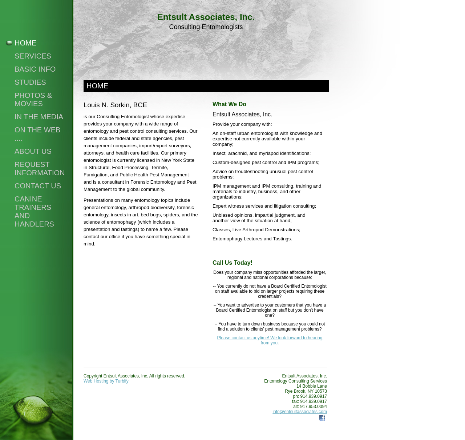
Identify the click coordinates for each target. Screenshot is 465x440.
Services (33, 56)
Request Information (40, 168)
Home (25, 43)
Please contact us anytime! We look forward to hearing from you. (270, 340)
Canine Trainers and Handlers (34, 211)
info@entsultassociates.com (299, 411)
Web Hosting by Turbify (106, 381)
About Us (33, 151)
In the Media (39, 117)
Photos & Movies (33, 99)
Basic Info (35, 69)
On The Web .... (37, 134)
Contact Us (38, 186)
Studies (30, 82)
